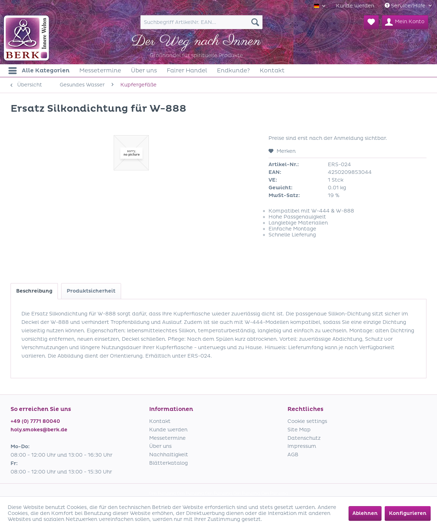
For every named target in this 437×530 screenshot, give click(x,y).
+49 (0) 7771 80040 (35, 421)
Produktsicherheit (91, 291)
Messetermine (167, 438)
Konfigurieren (407, 513)
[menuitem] (355, 5)
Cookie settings (307, 421)
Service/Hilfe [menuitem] (406, 6)
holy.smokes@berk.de (39, 430)
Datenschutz (303, 438)
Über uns (160, 446)
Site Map (299, 430)
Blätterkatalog (168, 463)
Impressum (301, 446)
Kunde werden (355, 6)
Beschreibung (34, 291)
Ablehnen (365, 513)
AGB (292, 455)
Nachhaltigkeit (168, 455)
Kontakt (160, 421)
